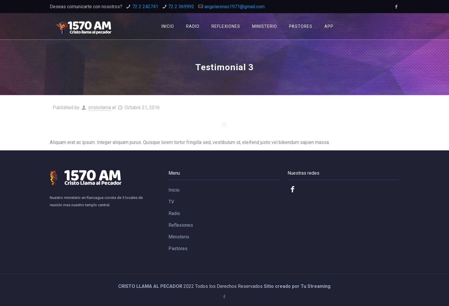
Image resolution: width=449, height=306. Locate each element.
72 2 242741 (145, 6)
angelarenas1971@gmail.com (234, 6)
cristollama (99, 107)
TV (171, 201)
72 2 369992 (181, 6)
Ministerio (178, 237)
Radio (174, 213)
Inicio (174, 190)
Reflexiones (180, 225)
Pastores (177, 248)
